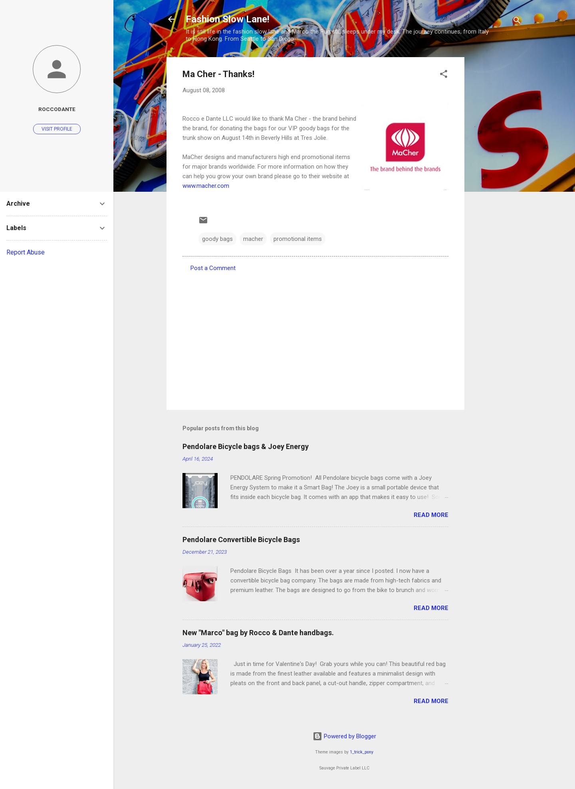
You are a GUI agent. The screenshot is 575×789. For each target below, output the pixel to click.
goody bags (217, 238)
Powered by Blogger (344, 736)
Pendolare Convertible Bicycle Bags (241, 539)
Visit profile (57, 129)
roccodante (56, 109)
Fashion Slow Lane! (228, 19)
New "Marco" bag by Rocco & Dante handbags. (258, 632)
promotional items (298, 238)
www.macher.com (205, 185)
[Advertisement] (496, 177)
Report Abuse (25, 252)
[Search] (517, 22)
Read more (431, 515)
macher (253, 238)
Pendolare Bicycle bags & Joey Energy (245, 446)
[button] (443, 75)
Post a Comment (213, 268)
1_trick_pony (361, 752)
